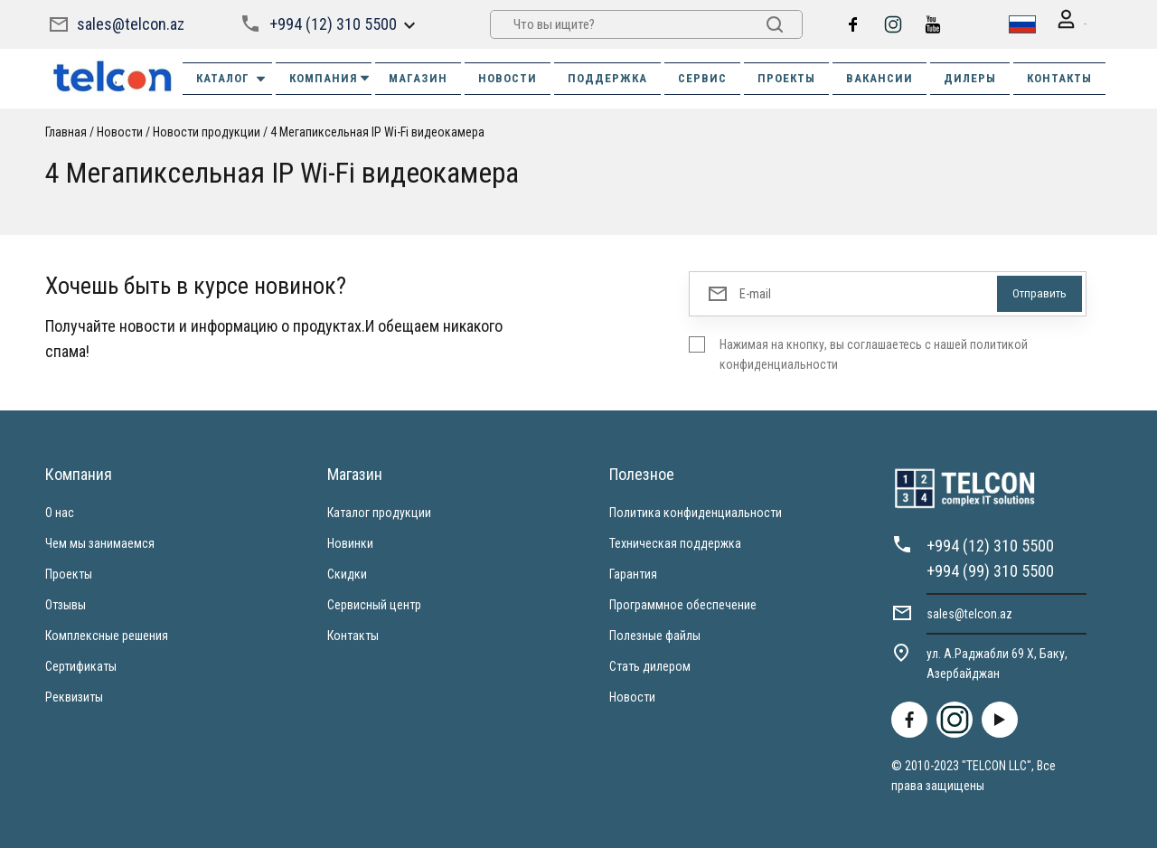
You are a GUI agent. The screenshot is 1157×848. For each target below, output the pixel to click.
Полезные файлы (655, 634)
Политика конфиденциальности (695, 511)
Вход (1059, 24)
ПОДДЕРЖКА (607, 76)
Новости (120, 130)
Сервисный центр (374, 603)
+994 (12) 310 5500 (330, 23)
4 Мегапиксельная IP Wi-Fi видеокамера (377, 130)
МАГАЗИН (418, 76)
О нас (59, 511)
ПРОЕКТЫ (786, 76)
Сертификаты (81, 664)
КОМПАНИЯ (330, 76)
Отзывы (65, 603)
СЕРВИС (702, 76)
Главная (66, 130)
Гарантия (633, 572)
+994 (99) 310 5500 (990, 569)
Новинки (350, 541)
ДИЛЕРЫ (970, 76)
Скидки (347, 572)
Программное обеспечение (683, 603)
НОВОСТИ (507, 76)
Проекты (68, 572)
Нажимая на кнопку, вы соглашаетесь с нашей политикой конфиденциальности (874, 352)
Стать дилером (650, 664)
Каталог (232, 77)
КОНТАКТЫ (1059, 76)
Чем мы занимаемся (100, 541)
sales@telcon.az (130, 23)
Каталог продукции (379, 511)
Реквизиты (74, 695)
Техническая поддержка (675, 541)
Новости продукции (206, 130)
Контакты (353, 634)
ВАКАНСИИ (879, 76)
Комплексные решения (106, 634)
